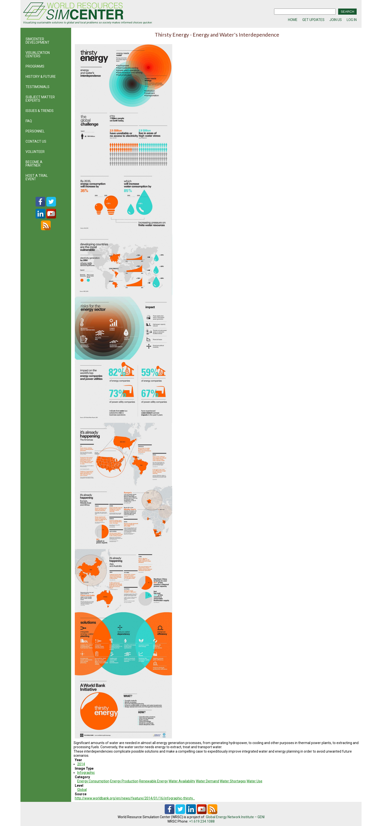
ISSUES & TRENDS (40, 111)
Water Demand (207, 781)
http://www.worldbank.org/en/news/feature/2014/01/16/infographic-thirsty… (135, 798)
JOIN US (335, 20)
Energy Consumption (93, 781)
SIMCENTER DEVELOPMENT (37, 40)
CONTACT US (36, 141)
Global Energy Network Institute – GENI (235, 817)
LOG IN (352, 20)
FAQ (29, 121)
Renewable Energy (153, 781)
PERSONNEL (35, 131)
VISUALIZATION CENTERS (38, 54)
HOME (292, 20)
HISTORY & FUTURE (41, 77)
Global (82, 790)
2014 (81, 764)
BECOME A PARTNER (34, 163)
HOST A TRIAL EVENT (37, 177)
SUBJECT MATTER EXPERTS (40, 98)
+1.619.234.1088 (202, 821)
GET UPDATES (313, 20)
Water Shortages (233, 781)
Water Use (254, 781)
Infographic (86, 773)
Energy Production (124, 781)
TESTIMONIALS (37, 87)
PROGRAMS (35, 66)
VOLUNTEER (35, 152)
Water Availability (182, 781)
